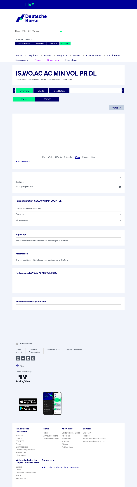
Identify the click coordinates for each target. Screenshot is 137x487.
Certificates (113, 55)
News (38, 60)
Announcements (50, 435)
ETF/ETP (62, 55)
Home (19, 55)
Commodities (93, 55)
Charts (41, 90)
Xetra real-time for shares (94, 438)
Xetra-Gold (21, 478)
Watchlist (40, 43)
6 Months (68, 157)
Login (64, 43)
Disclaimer (33, 349)
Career (19, 467)
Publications (67, 447)
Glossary (66, 444)
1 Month (58, 157)
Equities (33, 55)
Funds (76, 55)
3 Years (85, 157)
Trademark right (53, 349)
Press (18, 469)
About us (66, 435)
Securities (66, 438)
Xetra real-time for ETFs (93, 441)
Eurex (18, 475)
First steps (71, 60)
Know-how (53, 60)
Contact (19, 39)
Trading (65, 441)
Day (43, 157)
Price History (59, 90)
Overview (24, 90)
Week (50, 157)
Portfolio (53, 43)
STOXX (47, 99)
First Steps (21, 455)
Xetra (23, 99)
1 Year (77, 157)
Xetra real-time (24, 43)
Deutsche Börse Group (26, 472)
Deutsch (28, 39)
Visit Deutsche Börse (71, 432)
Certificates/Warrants (25, 449)
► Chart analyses (23, 161)
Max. (93, 157)
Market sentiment (51, 438)
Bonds (47, 55)
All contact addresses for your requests (60, 467)
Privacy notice (34, 352)
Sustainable (22, 60)
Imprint (19, 352)
